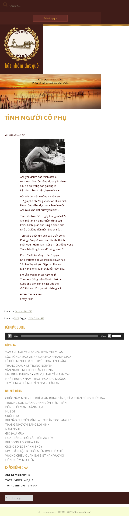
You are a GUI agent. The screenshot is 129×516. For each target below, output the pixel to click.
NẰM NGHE (12, 429)
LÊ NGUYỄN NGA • (35, 383)
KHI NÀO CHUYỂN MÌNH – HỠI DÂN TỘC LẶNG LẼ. (38, 420)
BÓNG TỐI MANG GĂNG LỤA (24, 407)
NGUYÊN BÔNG (28, 352)
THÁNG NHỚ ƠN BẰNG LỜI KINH (27, 424)
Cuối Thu (12, 416)
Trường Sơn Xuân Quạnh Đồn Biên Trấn (36, 403)
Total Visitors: (16, 485)
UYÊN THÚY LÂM (36, 318)
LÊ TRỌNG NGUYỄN (39, 366)
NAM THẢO (32, 379)
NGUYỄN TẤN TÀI (58, 374)
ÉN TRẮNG (60, 361)
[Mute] (109, 336)
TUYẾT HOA (43, 361)
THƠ (16, 318)
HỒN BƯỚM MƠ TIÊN (19, 460)
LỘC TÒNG (12, 357)
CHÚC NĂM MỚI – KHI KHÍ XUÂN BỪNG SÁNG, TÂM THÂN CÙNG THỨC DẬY (55, 398)
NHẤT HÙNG (13, 379)
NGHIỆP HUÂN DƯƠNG (37, 370)
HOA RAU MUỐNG (53, 379)
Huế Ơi (10, 411)
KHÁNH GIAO (62, 357)
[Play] (10, 336)
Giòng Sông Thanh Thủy (23, 447)
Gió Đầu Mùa (14, 433)
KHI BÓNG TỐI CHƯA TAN (22, 442)
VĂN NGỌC (12, 370)
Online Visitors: (16, 475)
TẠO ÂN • (11, 352)
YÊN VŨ (39, 374)
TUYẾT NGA (13, 383)
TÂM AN (54, 383)
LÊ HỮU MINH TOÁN (19, 361)
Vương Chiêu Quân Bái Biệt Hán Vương (34, 455)
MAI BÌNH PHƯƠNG (18, 374)
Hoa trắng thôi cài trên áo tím (29, 438)
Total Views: (14, 480)
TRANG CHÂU (14, 366)
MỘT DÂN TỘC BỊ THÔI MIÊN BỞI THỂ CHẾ (33, 451)
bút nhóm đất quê (22, 65)
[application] (64, 336)
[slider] (59, 336)
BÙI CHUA (44, 357)
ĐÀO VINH (29, 357)
